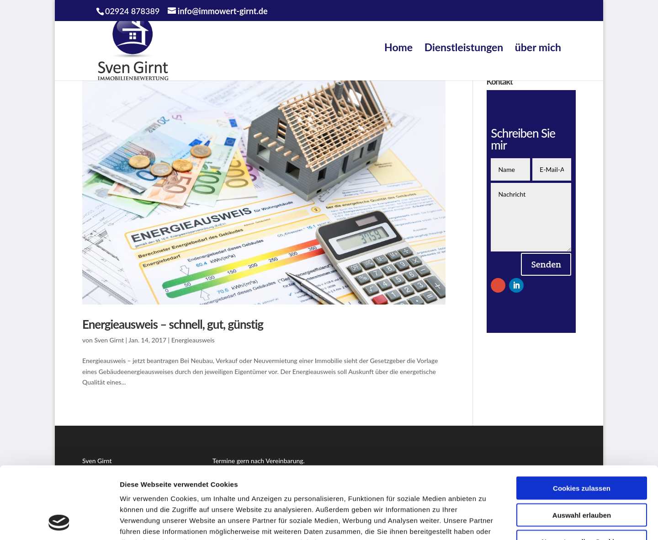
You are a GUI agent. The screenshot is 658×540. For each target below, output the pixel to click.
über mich (538, 47)
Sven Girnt (109, 340)
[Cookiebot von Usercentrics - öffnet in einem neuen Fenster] (59, 522)
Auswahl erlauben (581, 447)
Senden (546, 264)
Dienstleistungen (464, 47)
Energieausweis (193, 340)
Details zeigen (486, 522)
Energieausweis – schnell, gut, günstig (172, 324)
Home (398, 47)
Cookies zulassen (581, 420)
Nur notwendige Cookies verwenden (581, 478)
